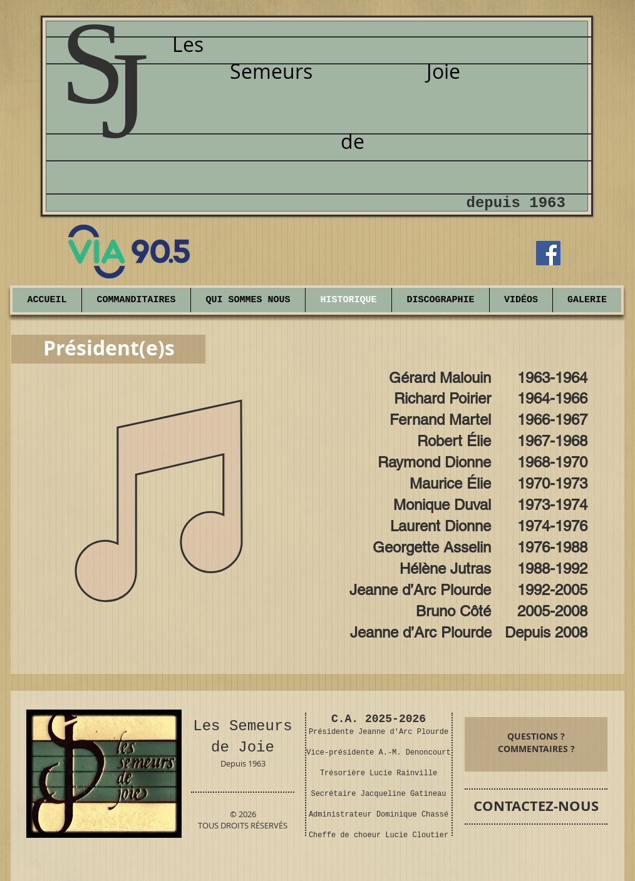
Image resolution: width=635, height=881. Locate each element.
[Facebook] (548, 253)
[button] (586, 300)
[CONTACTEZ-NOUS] (536, 806)
